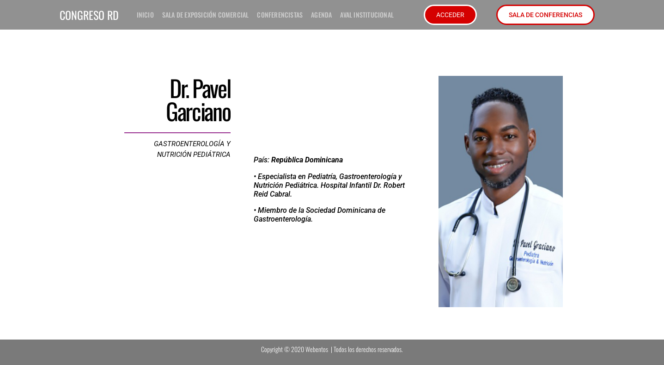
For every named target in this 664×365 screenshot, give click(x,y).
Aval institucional (367, 14)
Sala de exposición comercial (205, 14)
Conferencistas (280, 14)
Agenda (321, 14)
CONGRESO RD (89, 14)
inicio (145, 14)
